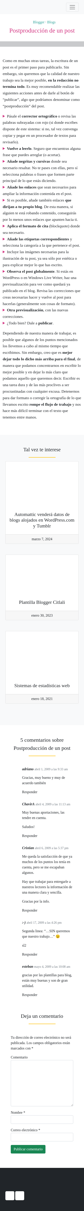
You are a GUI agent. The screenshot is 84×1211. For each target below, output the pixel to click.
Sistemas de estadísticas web (42, 685)
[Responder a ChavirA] (39, 836)
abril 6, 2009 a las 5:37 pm (52, 848)
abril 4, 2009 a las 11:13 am (53, 804)
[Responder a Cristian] (39, 910)
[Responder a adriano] (39, 792)
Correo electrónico (25, 1130)
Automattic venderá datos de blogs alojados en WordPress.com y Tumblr (42, 520)
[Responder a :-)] (39, 954)
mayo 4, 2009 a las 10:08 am (52, 966)
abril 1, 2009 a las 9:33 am (51, 769)
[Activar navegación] (72, 7)
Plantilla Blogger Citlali (42, 602)
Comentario (19, 1057)
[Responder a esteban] (39, 995)
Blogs (51, 22)
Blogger (36, 22)
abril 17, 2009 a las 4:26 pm (44, 922)
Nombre (18, 1112)
